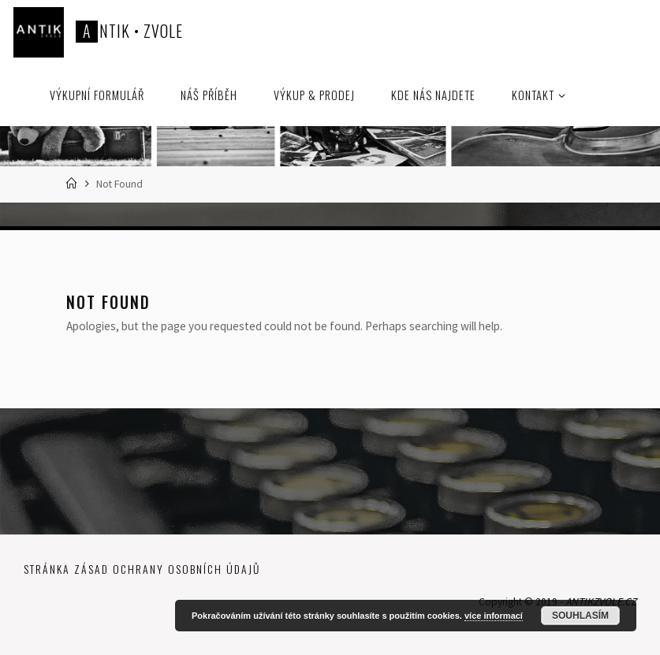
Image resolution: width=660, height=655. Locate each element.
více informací (493, 615)
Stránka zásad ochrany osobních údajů (142, 569)
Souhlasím (580, 615)
